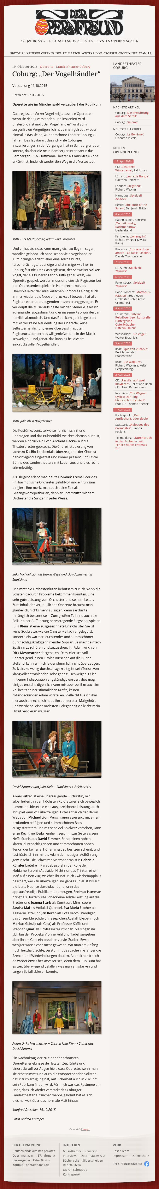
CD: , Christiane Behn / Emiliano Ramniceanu (133, 384)
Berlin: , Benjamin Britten (131, 206)
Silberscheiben (92, 1160)
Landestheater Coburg (73, 66)
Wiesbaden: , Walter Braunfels (131, 335)
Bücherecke (71, 1160)
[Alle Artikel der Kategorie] (132, 88)
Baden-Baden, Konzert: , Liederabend (130, 225)
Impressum (120, 1156)
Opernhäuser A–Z (93, 1156)
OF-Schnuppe (128, 53)
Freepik (85, 1129)
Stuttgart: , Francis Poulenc (132, 428)
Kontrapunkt (92, 53)
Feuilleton (71, 53)
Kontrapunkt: (132, 417)
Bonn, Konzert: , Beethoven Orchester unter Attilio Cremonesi (133, 297)
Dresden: (128, 269)
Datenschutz (140, 1156)
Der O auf (127, 1164)
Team (143, 53)
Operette (47, 66)
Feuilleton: (133, 321)
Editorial (17, 53)
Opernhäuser (51, 53)
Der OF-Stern (72, 1165)
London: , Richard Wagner (128, 187)
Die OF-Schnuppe (75, 1170)
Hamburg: (128, 197)
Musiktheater (72, 1151)
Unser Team (120, 1151)
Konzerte (91, 1151)
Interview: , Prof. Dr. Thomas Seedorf (132, 399)
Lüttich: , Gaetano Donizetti (132, 178)
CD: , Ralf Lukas (131, 168)
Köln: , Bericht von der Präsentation (131, 352)
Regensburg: (130, 284)
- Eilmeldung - (133, 443)
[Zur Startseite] (79, 22)
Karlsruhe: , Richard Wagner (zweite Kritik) (131, 240)
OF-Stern (110, 53)
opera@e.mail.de (37, 1165)
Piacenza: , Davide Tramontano (133, 253)
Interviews (70, 1156)
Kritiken (33, 53)
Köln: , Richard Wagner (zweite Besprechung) (131, 365)
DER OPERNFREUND (26, 1145)
